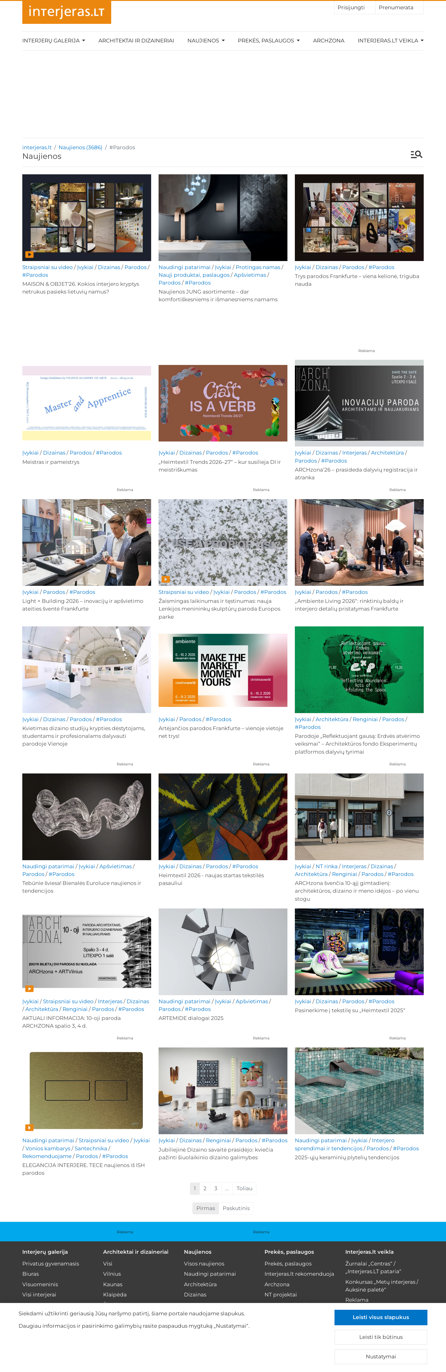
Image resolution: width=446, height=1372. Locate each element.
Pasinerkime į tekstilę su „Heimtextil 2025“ (350, 1010)
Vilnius (112, 1274)
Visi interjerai (39, 1294)
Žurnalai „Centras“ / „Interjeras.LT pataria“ (373, 1267)
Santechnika (91, 1148)
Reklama (366, 350)
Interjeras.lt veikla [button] (388, 40)
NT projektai (281, 1294)
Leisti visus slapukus (381, 1317)
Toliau (244, 1188)
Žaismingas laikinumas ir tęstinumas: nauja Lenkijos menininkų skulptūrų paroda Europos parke (219, 609)
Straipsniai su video (47, 267)
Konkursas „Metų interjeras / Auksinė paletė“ (381, 1286)
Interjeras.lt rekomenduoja (299, 1274)
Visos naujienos (204, 1264)
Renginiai (365, 719)
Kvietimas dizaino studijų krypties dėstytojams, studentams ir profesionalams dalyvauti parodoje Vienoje (83, 736)
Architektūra (387, 453)
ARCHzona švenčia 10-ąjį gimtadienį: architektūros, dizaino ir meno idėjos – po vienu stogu (357, 891)
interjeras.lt (37, 147)
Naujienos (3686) (81, 147)
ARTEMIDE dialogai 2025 (191, 1018)
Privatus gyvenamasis (50, 1264)
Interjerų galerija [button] (51, 40)
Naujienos (198, 1252)
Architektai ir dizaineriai (136, 40)
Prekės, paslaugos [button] (266, 40)
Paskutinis (236, 1208)
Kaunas (112, 1284)
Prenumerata (399, 7)
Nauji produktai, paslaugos (194, 275)
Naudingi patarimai (185, 267)
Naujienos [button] (203, 40)
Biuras (30, 1274)
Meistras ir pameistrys (50, 462)
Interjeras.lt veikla (369, 1252)
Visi (107, 1264)
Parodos (135, 267)
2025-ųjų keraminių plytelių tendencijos (347, 1157)
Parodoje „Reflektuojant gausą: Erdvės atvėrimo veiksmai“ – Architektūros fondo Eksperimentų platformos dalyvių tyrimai (357, 744)
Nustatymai (381, 1356)
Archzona (328, 40)
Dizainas (109, 267)
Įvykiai (85, 267)
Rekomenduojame (47, 1156)
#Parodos (35, 275)
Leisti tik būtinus (381, 1337)
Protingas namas (258, 267)
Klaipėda (115, 1294)
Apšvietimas (250, 275)
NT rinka (327, 866)
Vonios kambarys (47, 1148)
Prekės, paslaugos (289, 1252)
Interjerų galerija (45, 1252)
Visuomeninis (40, 1284)
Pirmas (205, 1208)
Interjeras (354, 453)
